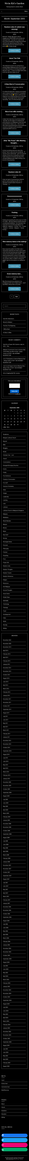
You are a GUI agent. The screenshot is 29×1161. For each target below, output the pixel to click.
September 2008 (7, 834)
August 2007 (6, 879)
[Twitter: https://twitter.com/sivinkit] (14, 1140)
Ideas (4, 489)
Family (4, 472)
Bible (4, 444)
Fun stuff (5, 483)
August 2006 (6, 920)
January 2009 (6, 820)
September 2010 (7, 751)
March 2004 (6, 1021)
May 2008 (5, 848)
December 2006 (7, 907)
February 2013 (6, 661)
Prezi (4, 559)
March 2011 (6, 730)
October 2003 (6, 1038)
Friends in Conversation (9, 479)
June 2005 (5, 969)
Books (4, 451)
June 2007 (5, 886)
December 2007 (7, 865)
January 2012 (6, 695)
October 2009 (6, 789)
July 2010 (5, 758)
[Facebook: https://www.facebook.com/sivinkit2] (14, 1135)
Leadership (6, 496)
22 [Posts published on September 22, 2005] (14, 421)
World (4, 621)
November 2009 (7, 785)
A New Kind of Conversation (15, 84)
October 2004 (6, 997)
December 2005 (7, 948)
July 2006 (5, 924)
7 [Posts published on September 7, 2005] (11, 415)
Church (5, 458)
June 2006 (5, 927)
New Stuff (5, 534)
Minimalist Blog (10, 1158)
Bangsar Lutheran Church (9, 437)
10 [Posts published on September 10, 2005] (21, 415)
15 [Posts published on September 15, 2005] (14, 418)
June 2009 (5, 803)
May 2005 (5, 972)
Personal (5, 545)
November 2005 (7, 952)
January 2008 (6, 861)
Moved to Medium (7, 322)
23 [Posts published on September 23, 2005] (17, 421)
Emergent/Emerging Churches (10, 465)
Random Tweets (7, 573)
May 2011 (5, 723)
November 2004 (7, 993)
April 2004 (5, 1017)
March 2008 (6, 855)
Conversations (7, 462)
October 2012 (6, 674)
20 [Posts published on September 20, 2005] (8, 421)
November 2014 (7, 647)
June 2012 (5, 681)
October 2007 (6, 872)
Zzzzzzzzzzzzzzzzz (14, 196)
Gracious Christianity (8, 486)
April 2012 (5, 685)
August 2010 (6, 754)
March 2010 (6, 771)
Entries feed (4, 1083)
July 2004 (5, 1007)
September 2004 (7, 1000)
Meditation (5, 517)
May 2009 (5, 806)
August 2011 (6, 713)
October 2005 (6, 955)
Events (4, 469)
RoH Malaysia (6, 586)
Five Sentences (7, 476)
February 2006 (6, 941)
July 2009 (5, 799)
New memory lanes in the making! (14, 241)
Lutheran (5, 507)
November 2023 (7, 640)
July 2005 (5, 965)
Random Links (6, 566)
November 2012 (7, 671)
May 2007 (5, 889)
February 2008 (6, 858)
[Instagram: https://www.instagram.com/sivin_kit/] (14, 1145)
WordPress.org (5, 1090)
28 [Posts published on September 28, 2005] (11, 424)
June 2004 (5, 1011)
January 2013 (6, 664)
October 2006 (6, 913)
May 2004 (5, 1014)
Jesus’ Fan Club (14, 58)
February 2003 (6, 1062)
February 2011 (6, 733)
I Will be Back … (7, 329)
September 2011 (7, 709)
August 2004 (6, 1004)
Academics (6, 434)
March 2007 (6, 896)
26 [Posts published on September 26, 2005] (4, 424)
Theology (5, 607)
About (2, 1104)
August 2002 (6, 1066)
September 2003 (7, 1042)
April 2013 (5, 657)
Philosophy (6, 548)
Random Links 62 (14, 172)
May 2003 (5, 1055)
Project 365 (6, 562)
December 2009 (7, 782)
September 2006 (7, 917)
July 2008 (5, 841)
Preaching (5, 555)
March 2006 (6, 938)
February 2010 (6, 775)
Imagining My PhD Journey (13, 373)
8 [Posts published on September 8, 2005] (14, 415)
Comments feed (5, 1086)
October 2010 (6, 747)
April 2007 (5, 893)
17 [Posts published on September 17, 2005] (21, 418)
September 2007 (7, 875)
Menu (26, 11)
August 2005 (6, 962)
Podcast (5, 552)
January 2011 (6, 737)
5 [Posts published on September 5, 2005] (4, 415)
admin (14, 34)
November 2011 (7, 702)
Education (3, 1114)
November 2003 (7, 1035)
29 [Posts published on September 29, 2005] (14, 424)
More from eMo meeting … (14, 111)
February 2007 (6, 900)
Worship (5, 625)
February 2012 (6, 692)
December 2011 (7, 699)
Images (5, 493)
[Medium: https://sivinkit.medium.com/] (14, 1150)
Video (4, 618)
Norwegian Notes (7, 541)
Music (4, 531)
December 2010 (7, 740)
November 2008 (7, 827)
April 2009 (5, 810)
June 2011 (5, 719)
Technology (6, 604)
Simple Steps (6, 597)
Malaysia (5, 514)
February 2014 (6, 654)
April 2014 (5, 650)
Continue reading (14, 50)
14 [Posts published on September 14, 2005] (11, 418)
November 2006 (7, 910)
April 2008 (5, 851)
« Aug (4, 427)
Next (16, 296)
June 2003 (5, 1052)
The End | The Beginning (9, 325)
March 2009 (6, 813)
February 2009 (6, 817)
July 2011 (5, 716)
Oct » (8, 427)
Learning (5, 500)
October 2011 (6, 706)
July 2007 (5, 882)
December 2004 (7, 990)
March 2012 (6, 688)
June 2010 (5, 761)
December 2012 (7, 667)
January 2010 (6, 778)
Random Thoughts (8, 569)
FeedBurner (18, 394)
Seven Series (6, 593)
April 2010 (5, 768)
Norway (5, 538)
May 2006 (5, 931)
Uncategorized (6, 614)
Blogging (5, 448)
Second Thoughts (7, 590)
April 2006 (5, 934)
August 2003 (6, 1045)
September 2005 (7, 959)
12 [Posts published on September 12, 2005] (4, 418)
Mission (5, 524)
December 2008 (7, 823)
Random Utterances (8, 576)
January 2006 (6, 945)
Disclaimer (4, 1110)
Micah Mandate (7, 521)
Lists (4, 503)
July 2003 (5, 1049)
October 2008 (6, 830)
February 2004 (6, 1024)
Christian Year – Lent (8, 455)
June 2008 (5, 844)
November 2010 (7, 744)
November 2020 (7, 643)
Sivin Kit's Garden (14, 3)
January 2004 (6, 1028)
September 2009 (7, 792)
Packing (14, 212)
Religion (5, 580)
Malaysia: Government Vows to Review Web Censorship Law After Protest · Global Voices (14, 351)
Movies (5, 528)
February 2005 (6, 983)
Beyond (5, 441)
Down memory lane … (14, 274)
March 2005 (6, 979)
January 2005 (6, 986)
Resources (6, 583)
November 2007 (7, 868)
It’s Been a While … (7, 332)
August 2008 (6, 837)
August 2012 (6, 678)
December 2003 (7, 1031)
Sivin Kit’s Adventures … (9, 318)
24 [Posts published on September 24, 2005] (21, 421)
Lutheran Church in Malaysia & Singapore (13, 510)
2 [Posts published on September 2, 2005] (17, 413)
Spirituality (5, 600)
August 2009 (6, 796)
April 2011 (5, 726)
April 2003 (5, 1059)
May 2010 (5, 765)
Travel (4, 611)
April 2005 (5, 976)
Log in (2, 1080)
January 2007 (6, 903)
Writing (5, 628)
